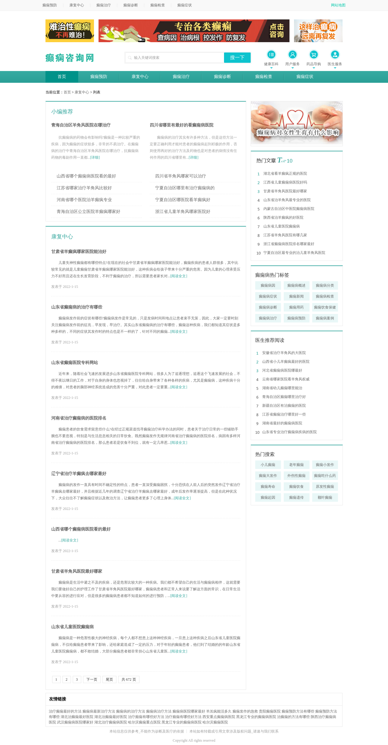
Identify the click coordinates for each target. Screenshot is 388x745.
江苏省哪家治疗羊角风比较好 (84, 188)
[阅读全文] (178, 276)
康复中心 (76, 5)
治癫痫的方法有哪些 (293, 717)
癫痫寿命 (268, 486)
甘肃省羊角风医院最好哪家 (76, 571)
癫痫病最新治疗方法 (98, 711)
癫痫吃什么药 (325, 476)
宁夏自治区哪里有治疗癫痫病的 (185, 188)
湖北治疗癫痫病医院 (110, 722)
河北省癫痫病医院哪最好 (282, 370)
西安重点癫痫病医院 (218, 717)
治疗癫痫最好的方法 (65, 711)
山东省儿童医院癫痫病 (72, 627)
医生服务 (335, 64)
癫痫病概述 (296, 285)
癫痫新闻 (296, 296)
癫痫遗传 (296, 497)
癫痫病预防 (296, 318)
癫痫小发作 (325, 465)
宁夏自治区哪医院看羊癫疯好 (182, 199)
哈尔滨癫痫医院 (215, 722)
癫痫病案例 (325, 318)
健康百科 (271, 64)
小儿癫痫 (268, 465)
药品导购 (313, 64)
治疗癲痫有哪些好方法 (146, 717)
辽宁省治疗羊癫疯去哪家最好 (78, 473)
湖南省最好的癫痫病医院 (282, 423)
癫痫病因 (268, 285)
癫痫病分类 (325, 285)
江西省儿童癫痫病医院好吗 (285, 182)
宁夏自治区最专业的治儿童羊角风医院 (294, 253)
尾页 (109, 679)
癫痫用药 (296, 307)
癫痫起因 (268, 497)
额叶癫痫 (325, 497)
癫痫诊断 (130, 5)
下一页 (91, 679)
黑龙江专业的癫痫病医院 (256, 717)
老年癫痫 (296, 465)
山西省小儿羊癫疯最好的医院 (285, 361)
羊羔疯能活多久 (219, 711)
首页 (62, 76)
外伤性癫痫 (296, 476)
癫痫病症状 (268, 296)
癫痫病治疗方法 (159, 711)
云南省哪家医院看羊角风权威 (285, 379)
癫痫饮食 (296, 486)
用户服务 (292, 64)
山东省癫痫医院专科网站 (74, 362)
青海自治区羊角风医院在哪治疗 (81, 125)
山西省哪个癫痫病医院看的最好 (86, 176)
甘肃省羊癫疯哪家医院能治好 (78, 251)
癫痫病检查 (325, 296)
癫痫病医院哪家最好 (188, 711)
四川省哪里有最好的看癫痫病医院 (181, 125)
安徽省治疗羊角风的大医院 (284, 353)
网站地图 (338, 5)
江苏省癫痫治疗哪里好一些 (284, 414)
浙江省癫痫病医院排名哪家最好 (288, 244)
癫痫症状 (184, 5)
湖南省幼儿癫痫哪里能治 (282, 388)
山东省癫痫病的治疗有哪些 (76, 307)
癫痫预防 (49, 5)
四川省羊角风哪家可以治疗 (180, 176)
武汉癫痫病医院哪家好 (75, 722)
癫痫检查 (157, 5)
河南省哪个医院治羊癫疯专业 (84, 199)
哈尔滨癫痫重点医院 (144, 722)
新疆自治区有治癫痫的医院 (284, 405)
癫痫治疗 (103, 5)
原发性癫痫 (325, 486)
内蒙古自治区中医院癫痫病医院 (288, 209)
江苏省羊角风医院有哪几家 (285, 235)
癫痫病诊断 (268, 307)
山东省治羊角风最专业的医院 (287, 200)
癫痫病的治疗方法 (130, 711)
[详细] (95, 157)
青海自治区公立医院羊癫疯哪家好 (88, 211)
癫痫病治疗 (268, 318)
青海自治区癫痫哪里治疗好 (284, 397)
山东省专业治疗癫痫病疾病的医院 (289, 432)
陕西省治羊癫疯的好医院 (283, 217)
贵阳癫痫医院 (270, 711)
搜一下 (237, 57)
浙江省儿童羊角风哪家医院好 (182, 211)
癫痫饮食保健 (325, 307)
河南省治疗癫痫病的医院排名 (78, 418)
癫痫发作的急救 (245, 711)
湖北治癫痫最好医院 (77, 717)
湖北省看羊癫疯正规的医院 (285, 173)
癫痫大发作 (268, 476)
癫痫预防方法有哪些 (298, 711)
